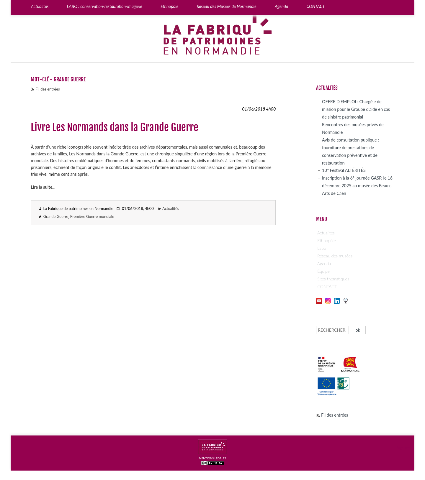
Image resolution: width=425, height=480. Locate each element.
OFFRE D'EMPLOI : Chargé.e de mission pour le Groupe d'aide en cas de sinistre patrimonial (356, 109)
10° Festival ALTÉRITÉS (344, 170)
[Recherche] (332, 330)
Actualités (170, 208)
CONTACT (327, 286)
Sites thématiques (333, 278)
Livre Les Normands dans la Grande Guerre (114, 127)
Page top (402, 448)
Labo (321, 248)
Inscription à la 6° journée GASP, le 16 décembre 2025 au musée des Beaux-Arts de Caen (357, 185)
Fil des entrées (47, 89)
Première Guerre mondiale (92, 216)
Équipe (323, 271)
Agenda (324, 263)
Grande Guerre (55, 216)
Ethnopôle (326, 240)
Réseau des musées (335, 255)
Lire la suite (41, 187)
